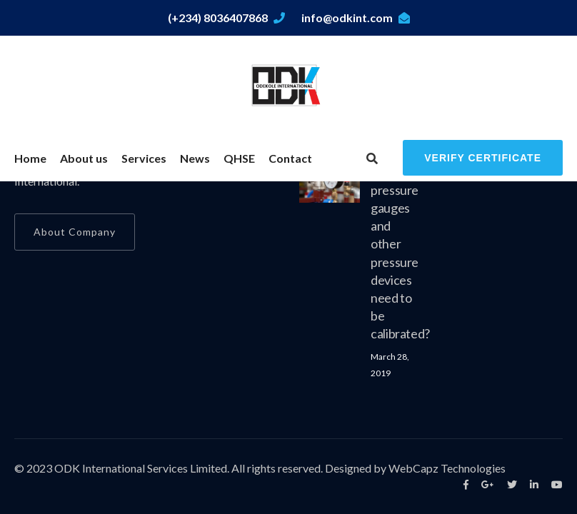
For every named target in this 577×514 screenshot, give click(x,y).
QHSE (239, 158)
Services (143, 158)
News (195, 158)
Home (30, 158)
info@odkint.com (355, 17)
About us (84, 158)
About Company (75, 232)
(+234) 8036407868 (226, 17)
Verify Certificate (482, 157)
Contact (290, 158)
